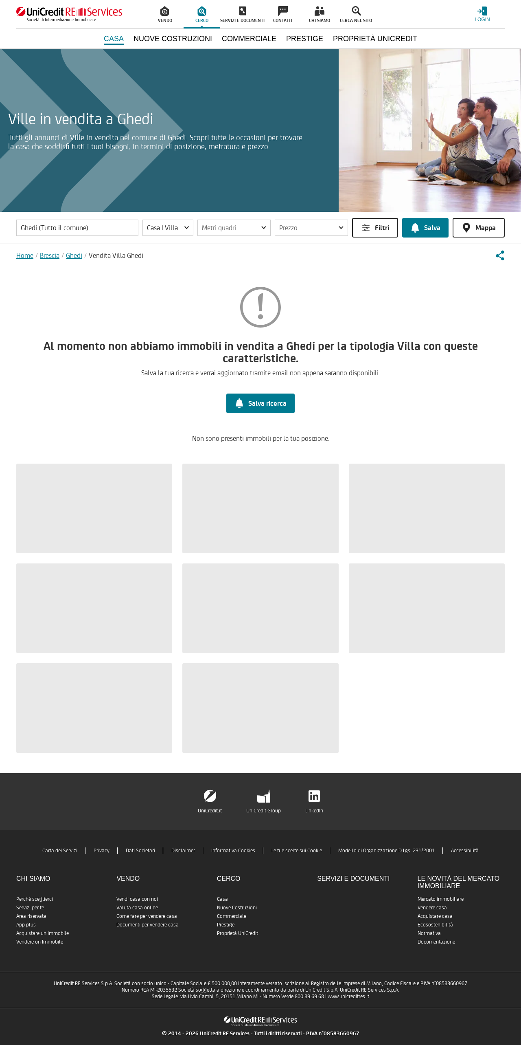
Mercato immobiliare (441, 899)
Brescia (49, 255)
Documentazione (436, 942)
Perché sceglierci (34, 899)
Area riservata (31, 916)
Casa (222, 899)
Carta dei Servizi (59, 850)
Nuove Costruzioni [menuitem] (173, 39)
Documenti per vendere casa (147, 925)
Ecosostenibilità (435, 925)
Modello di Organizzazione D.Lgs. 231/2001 (386, 850)
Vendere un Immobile (39, 942)
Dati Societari (140, 850)
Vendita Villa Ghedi (116, 255)
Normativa (429, 933)
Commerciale (231, 916)
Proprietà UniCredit (237, 933)
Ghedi (74, 255)
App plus (26, 925)
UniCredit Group (263, 810)
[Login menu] (482, 14)
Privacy (101, 850)
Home (24, 255)
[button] (167, 228)
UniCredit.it (210, 810)
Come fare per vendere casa (146, 916)
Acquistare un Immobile (42, 933)
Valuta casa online (137, 907)
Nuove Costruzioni (237, 907)
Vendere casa (432, 907)
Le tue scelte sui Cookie (296, 850)
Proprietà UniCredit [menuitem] (375, 39)
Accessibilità (465, 850)
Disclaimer (183, 850)
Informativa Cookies (233, 850)
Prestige (225, 925)
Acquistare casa (435, 916)
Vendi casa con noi (137, 899)
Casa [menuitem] (114, 39)
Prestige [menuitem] (304, 39)
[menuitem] (165, 14)
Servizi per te (30, 907)
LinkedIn (314, 810)
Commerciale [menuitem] (249, 39)
